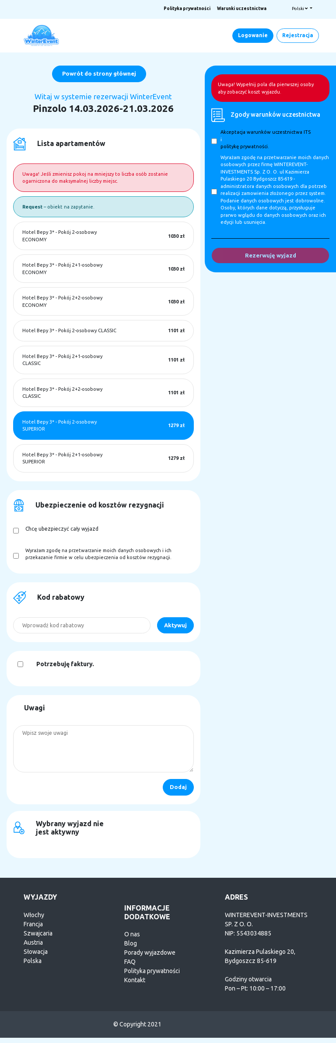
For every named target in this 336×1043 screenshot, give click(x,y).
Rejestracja (297, 35)
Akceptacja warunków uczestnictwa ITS (265, 132)
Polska (33, 960)
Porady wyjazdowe (149, 952)
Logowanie (253, 35)
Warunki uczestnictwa (241, 8)
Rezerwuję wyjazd (270, 255)
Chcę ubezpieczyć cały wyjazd (61, 529)
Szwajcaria (38, 933)
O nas (132, 934)
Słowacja (36, 951)
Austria (33, 942)
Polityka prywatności (187, 8)
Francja (33, 924)
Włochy (34, 914)
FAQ (130, 961)
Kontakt (134, 980)
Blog (130, 943)
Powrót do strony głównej (99, 73)
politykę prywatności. (244, 146)
